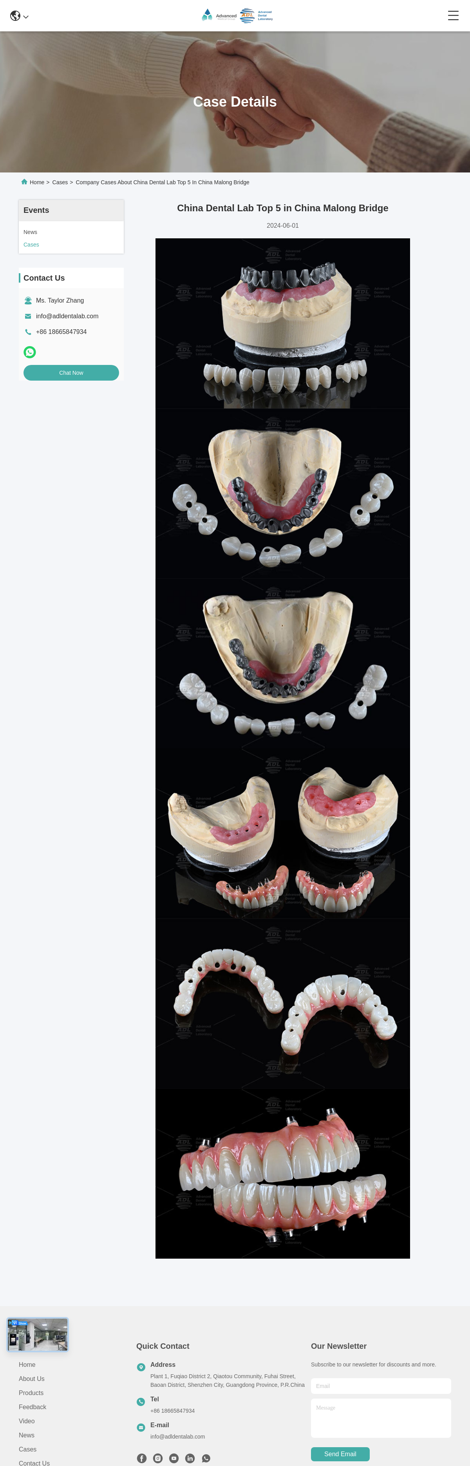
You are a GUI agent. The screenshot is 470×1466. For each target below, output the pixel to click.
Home (37, 182)
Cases (60, 182)
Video (27, 1421)
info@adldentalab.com (67, 316)
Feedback (32, 1407)
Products (31, 1393)
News (26, 1435)
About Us (32, 1378)
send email (340, 1454)
